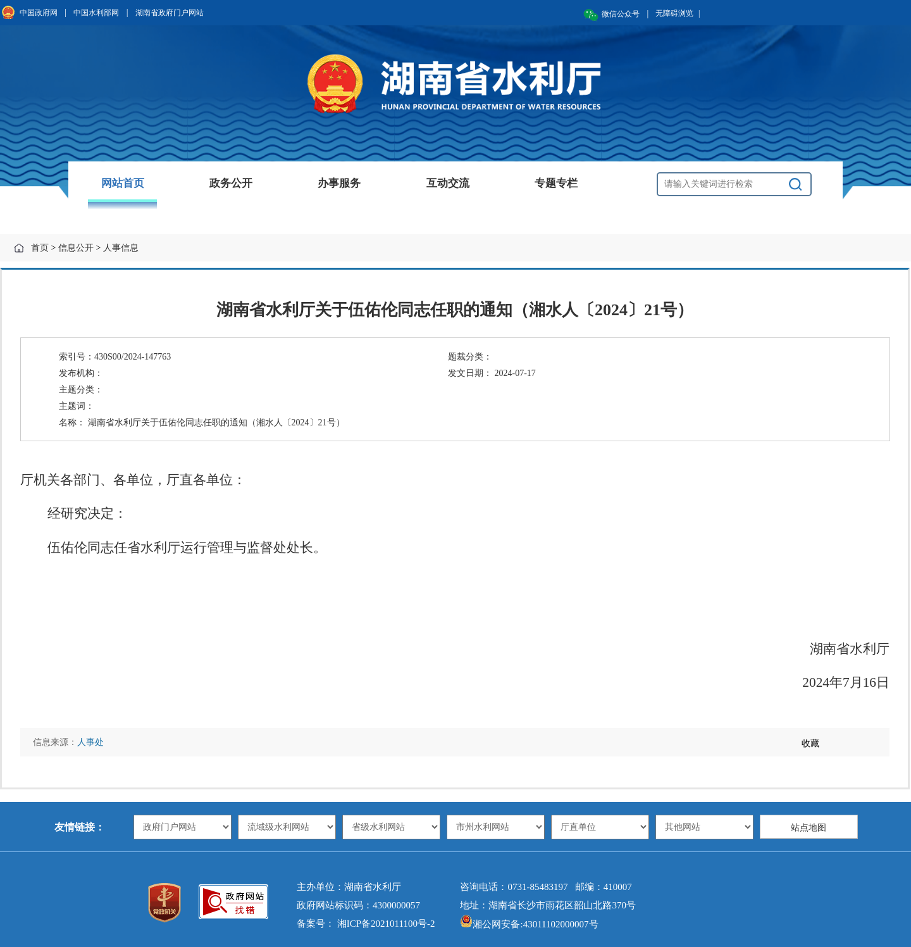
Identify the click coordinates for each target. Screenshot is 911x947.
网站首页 (122, 183)
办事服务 (339, 183)
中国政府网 (39, 12)
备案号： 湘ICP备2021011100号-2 (366, 924)
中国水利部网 (96, 12)
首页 (40, 248)
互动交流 (447, 183)
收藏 (810, 743)
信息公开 (76, 248)
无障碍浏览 (677, 13)
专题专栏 (556, 183)
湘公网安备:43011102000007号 (529, 924)
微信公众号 (621, 13)
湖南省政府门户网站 (169, 12)
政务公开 (230, 183)
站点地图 (808, 827)
